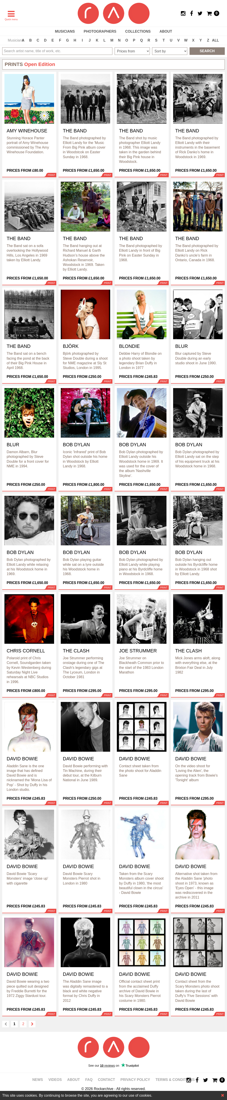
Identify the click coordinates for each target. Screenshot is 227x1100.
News (37, 1080)
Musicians (65, 31)
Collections (138, 31)
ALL (215, 40)
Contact (106, 1080)
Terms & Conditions (175, 1080)
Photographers (100, 31)
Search (207, 51)
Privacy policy (135, 1080)
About (165, 31)
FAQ (88, 1080)
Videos (55, 1080)
